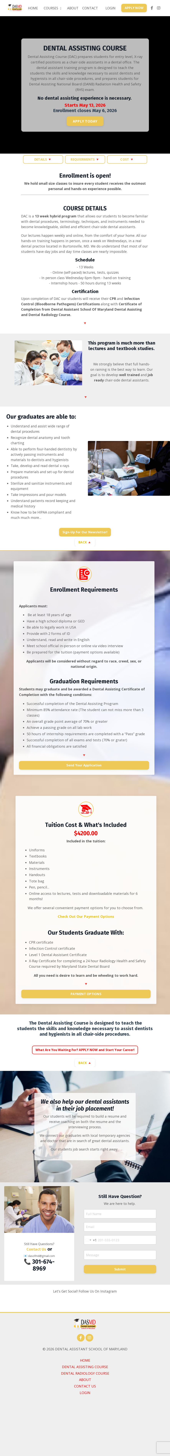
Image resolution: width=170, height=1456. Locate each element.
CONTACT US (85, 1439)
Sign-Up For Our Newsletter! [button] (85, 549)
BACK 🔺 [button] (85, 559)
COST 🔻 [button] (127, 159)
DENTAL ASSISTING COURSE (85, 1419)
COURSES (49, 8)
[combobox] (91, 1268)
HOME (29, 8)
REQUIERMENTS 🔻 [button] (85, 159)
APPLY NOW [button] (134, 8)
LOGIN (110, 8)
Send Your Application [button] (84, 783)
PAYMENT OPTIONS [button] (86, 1012)
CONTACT (89, 8)
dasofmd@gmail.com (41, 1284)
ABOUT (71, 8)
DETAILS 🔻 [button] (43, 159)
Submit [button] (120, 1298)
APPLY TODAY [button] (85, 121)
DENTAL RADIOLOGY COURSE (85, 1426)
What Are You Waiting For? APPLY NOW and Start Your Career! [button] (85, 1069)
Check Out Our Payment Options (86, 934)
